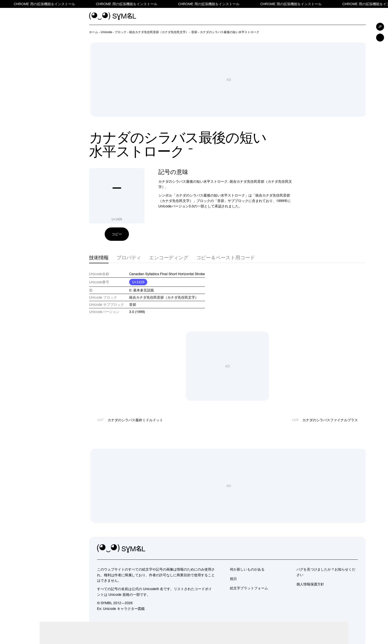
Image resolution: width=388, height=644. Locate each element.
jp (380, 26)
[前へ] (354, 32)
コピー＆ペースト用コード (225, 257)
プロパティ (129, 257)
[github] (343, 549)
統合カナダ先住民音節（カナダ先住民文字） (163, 297)
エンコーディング (168, 257)
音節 (132, 305)
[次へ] (363, 32)
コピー (117, 234)
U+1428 (138, 282)
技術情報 (99, 257)
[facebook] (354, 549)
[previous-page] (93, 32)
